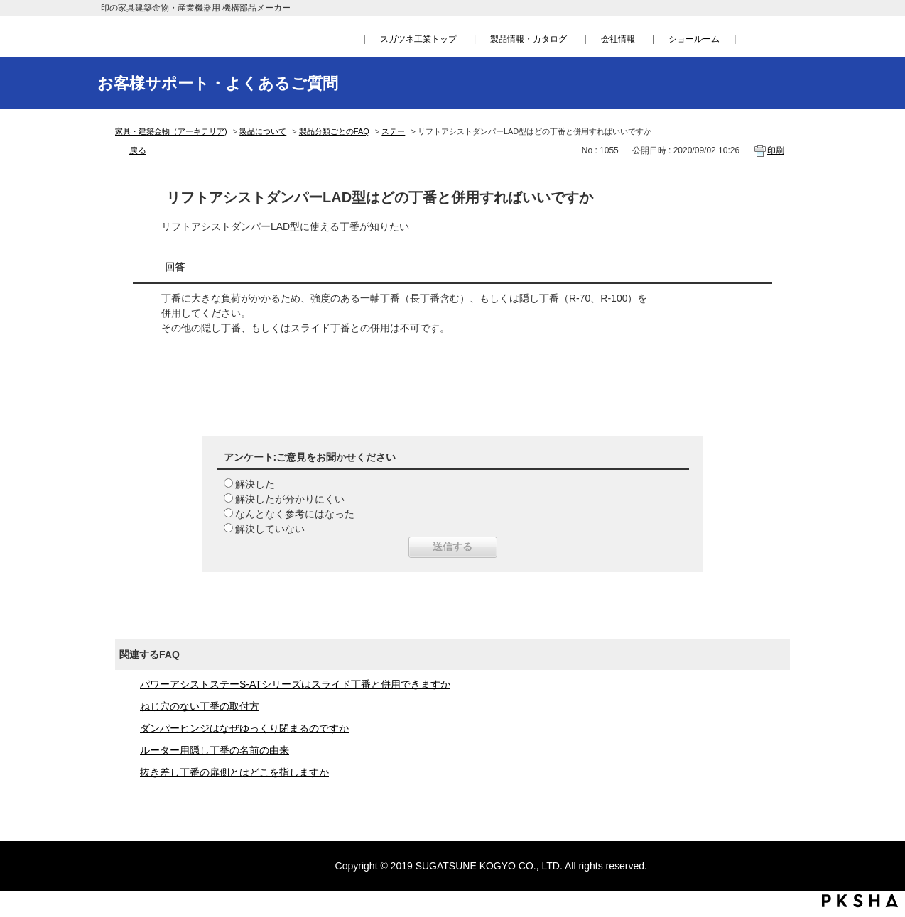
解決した (255, 484)
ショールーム (694, 39)
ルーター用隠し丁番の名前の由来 (214, 750)
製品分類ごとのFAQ (334, 131)
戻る (137, 150)
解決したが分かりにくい (290, 499)
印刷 (775, 150)
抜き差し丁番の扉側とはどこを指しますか (234, 772)
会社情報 (618, 39)
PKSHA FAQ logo (860, 900)
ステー (393, 131)
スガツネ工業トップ (418, 39)
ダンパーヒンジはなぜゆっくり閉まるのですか (244, 728)
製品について (262, 131)
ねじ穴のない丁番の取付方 (199, 706)
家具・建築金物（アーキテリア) (171, 131)
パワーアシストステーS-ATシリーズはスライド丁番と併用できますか (295, 684)
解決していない (270, 528)
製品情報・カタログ (528, 39)
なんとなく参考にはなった (294, 514)
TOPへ (880, 773)
